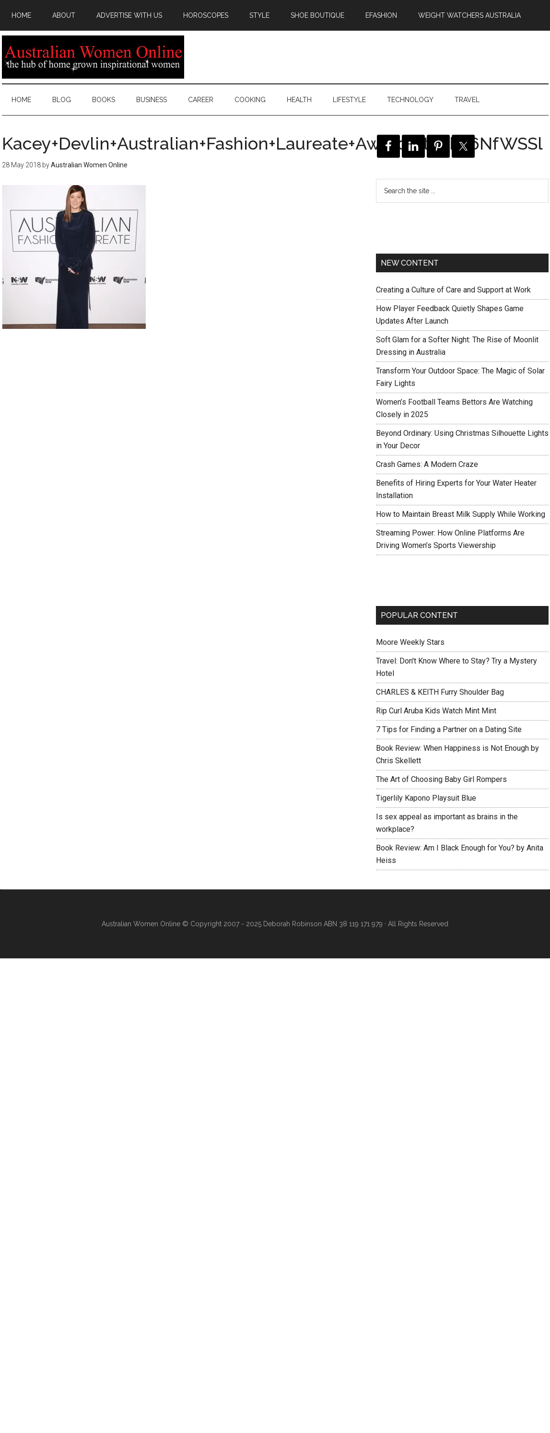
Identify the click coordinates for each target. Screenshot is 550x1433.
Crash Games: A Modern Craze (427, 464)
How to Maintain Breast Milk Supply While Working (460, 514)
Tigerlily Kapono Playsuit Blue (426, 798)
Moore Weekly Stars (410, 642)
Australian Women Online (93, 57)
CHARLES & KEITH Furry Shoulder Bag (440, 692)
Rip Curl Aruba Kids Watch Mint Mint (436, 710)
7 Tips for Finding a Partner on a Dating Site (449, 729)
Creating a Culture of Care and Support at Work (453, 289)
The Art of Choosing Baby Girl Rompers (441, 779)
